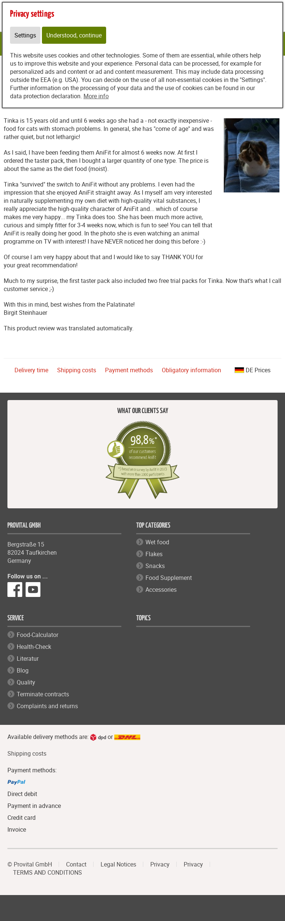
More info (96, 96)
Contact (76, 864)
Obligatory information (191, 370)
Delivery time (31, 370)
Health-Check (34, 647)
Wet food (157, 542)
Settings (25, 35)
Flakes (154, 554)
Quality (26, 682)
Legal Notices (118, 864)
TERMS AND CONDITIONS (47, 872)
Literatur (28, 658)
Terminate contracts (43, 694)
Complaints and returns (47, 706)
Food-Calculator (37, 635)
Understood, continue (74, 35)
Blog (23, 670)
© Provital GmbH (29, 864)
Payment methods (129, 370)
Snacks (155, 566)
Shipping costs (76, 370)
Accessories (161, 589)
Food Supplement (168, 578)
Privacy (160, 864)
